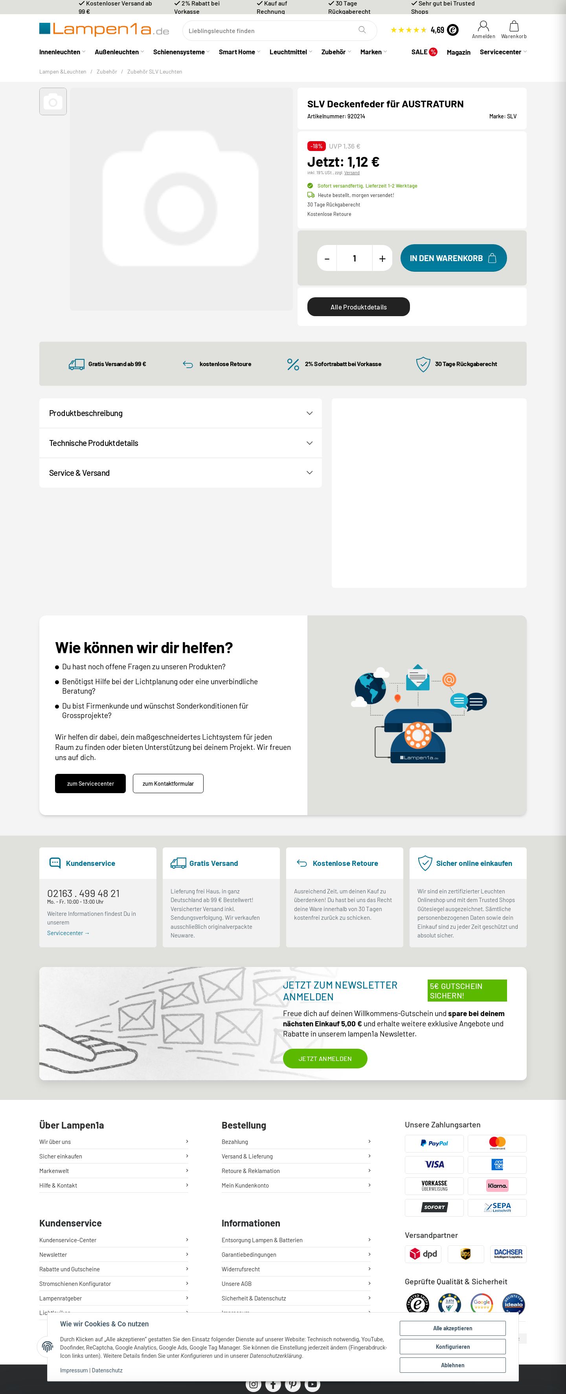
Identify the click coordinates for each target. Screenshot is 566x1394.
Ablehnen (453, 1365)
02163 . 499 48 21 (83, 796)
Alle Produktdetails (359, 307)
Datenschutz (107, 1370)
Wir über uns (55, 1045)
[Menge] (354, 258)
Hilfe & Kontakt (58, 1088)
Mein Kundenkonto (245, 1088)
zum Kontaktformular (168, 687)
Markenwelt (54, 1074)
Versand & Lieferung (247, 1059)
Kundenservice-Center (67, 1154)
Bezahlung (235, 1045)
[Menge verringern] (327, 258)
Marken (371, 51)
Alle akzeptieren (452, 1328)
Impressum (74, 1370)
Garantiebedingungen (249, 1169)
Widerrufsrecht (241, 1183)
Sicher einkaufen (60, 1059)
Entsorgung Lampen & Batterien (262, 1154)
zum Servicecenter (90, 687)
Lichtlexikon (55, 1227)
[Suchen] (279, 30)
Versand (352, 172)
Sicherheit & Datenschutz (254, 1212)
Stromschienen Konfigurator (75, 1198)
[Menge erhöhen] (382, 258)
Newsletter (53, 1169)
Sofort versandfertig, (367, 185)
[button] (53, 101)
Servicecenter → (68, 836)
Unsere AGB (237, 1198)
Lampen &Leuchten (62, 71)
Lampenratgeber (60, 1212)
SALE (424, 51)
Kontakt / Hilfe (368, 455)
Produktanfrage (435, 455)
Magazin (458, 52)
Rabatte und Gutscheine (69, 1183)
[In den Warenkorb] (454, 258)
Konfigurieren (453, 1346)
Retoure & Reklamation (251, 1074)
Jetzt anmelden (325, 962)
